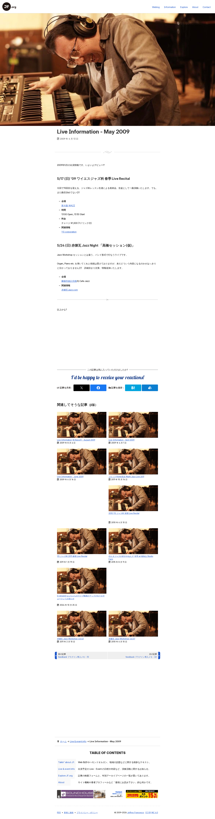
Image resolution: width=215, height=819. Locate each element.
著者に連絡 (68, 812)
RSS (59, 812)
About (195, 7)
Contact (207, 7)
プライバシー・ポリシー (87, 812)
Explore (184, 7)
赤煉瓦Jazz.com (69, 289)
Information (170, 7)
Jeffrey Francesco (135, 812)
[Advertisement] (107, 339)
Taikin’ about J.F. (67, 762)
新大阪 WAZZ (68, 205)
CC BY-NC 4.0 (151, 812)
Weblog (156, 7)
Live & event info (67, 769)
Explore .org (66, 775)
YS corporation (69, 231)
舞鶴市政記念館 (69, 281)
